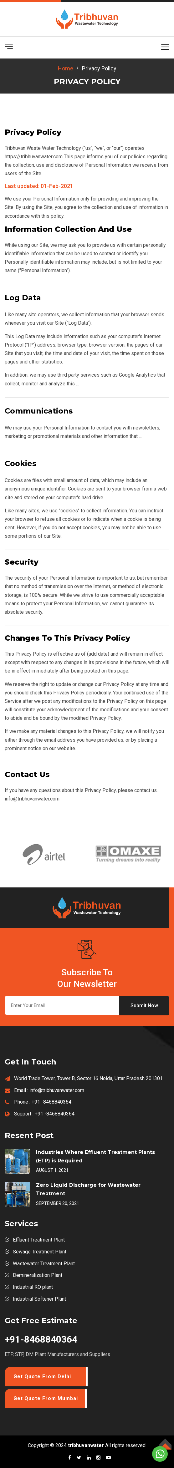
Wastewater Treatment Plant (44, 1264)
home (65, 68)
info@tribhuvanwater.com (56, 1090)
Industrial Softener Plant (39, 1299)
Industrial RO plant (33, 1287)
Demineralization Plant (37, 1275)
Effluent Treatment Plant (39, 1240)
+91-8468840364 (41, 1339)
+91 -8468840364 (51, 1102)
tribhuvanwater (86, 1445)
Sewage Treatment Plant (39, 1252)
